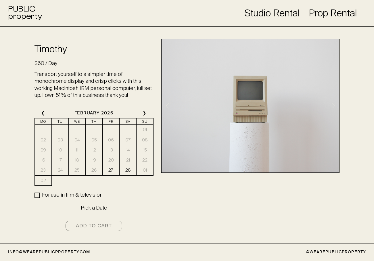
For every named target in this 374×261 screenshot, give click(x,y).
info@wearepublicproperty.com (49, 252)
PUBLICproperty (25, 13)
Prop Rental (333, 13)
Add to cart (94, 226)
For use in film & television (72, 194)
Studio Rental (272, 13)
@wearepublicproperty (336, 252)
